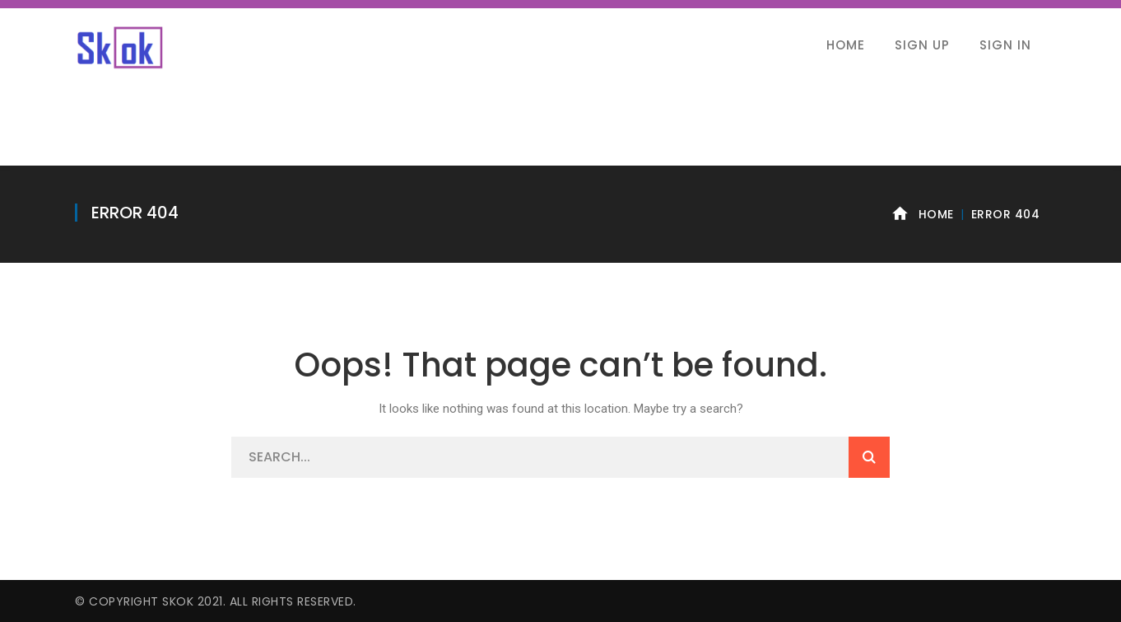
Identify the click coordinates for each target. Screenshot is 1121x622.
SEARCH (869, 457)
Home (936, 214)
